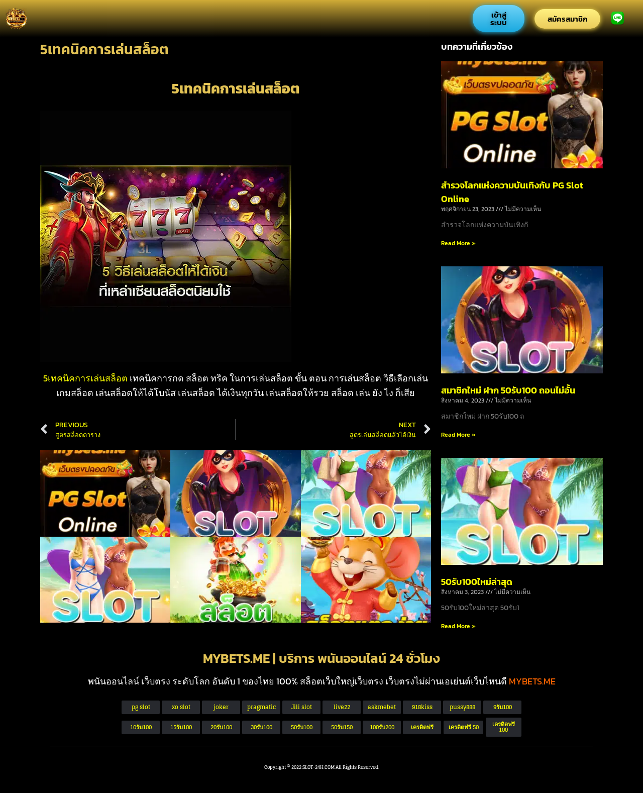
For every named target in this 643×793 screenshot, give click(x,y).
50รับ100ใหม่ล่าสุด (476, 581)
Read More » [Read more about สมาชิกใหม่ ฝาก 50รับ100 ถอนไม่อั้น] (458, 434)
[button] (463, 727)
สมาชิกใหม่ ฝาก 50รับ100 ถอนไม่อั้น (508, 390)
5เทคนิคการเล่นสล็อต (86, 378)
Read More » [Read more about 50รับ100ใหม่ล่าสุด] (458, 626)
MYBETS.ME (532, 681)
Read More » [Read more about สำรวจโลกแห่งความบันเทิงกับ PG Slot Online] (458, 243)
